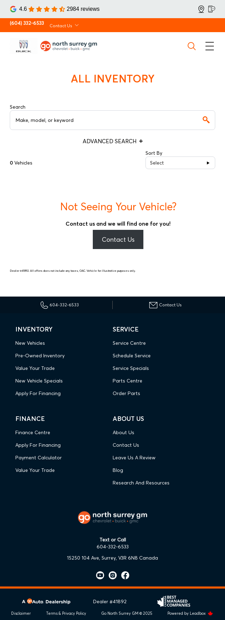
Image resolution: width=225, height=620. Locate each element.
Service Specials (131, 368)
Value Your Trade (35, 368)
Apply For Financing (38, 393)
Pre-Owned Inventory (40, 355)
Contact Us (118, 239)
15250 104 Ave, (83, 558)
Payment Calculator (38, 457)
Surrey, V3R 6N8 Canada (130, 558)
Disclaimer (21, 613)
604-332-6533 (113, 547)
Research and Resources (141, 483)
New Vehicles (30, 343)
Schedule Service (132, 355)
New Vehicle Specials (39, 381)
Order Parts (126, 393)
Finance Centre (32, 432)
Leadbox (201, 613)
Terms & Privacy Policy (66, 613)
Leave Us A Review (134, 457)
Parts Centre (127, 381)
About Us (123, 432)
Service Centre (129, 343)
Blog (118, 470)
